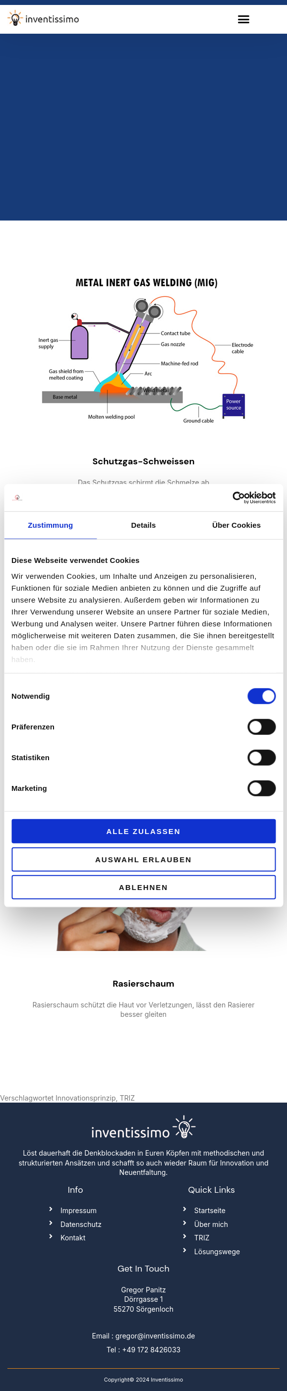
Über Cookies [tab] (236, 525)
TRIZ (127, 1098)
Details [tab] (143, 525)
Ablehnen (143, 887)
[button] (243, 19)
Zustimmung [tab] (50, 525)
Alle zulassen (143, 831)
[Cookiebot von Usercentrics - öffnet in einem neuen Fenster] (232, 497)
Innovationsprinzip (85, 1098)
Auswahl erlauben (143, 859)
